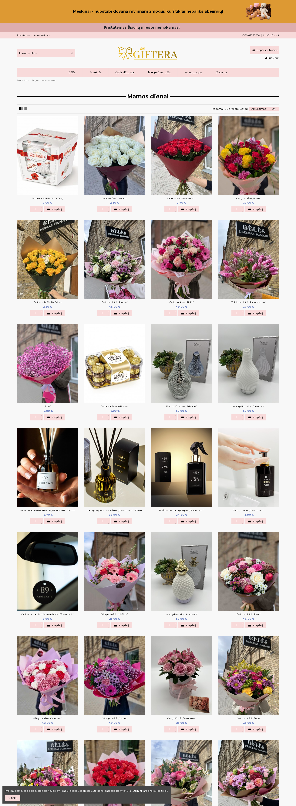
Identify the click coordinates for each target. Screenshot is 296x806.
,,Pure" (47, 406)
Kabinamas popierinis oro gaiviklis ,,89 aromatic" (47, 614)
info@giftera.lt (271, 35)
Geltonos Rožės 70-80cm (48, 302)
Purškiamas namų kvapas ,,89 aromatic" (181, 510)
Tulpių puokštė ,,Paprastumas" (248, 302)
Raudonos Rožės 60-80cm (181, 198)
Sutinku (12, 797)
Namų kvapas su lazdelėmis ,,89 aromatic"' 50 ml (47, 510)
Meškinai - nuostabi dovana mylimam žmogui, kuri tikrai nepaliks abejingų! (148, 11)
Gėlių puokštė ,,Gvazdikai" (47, 718)
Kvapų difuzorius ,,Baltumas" (248, 406)
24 (274, 108)
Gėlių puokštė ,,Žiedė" (249, 718)
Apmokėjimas (41, 35)
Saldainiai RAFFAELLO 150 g (47, 198)
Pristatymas (24, 35)
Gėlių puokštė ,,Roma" (248, 198)
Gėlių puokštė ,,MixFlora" (114, 614)
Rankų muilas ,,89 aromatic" (248, 510)
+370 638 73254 (251, 35)
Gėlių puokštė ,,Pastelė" (115, 302)
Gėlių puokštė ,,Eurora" (114, 718)
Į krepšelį (54, 209)
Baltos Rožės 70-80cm (114, 198)
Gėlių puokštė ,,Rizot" (249, 614)
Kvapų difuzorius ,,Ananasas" (181, 614)
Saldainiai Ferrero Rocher (114, 406)
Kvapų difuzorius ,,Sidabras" (181, 406)
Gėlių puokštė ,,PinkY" (181, 302)
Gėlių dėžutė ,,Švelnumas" (181, 718)
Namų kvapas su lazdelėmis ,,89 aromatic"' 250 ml (114, 510)
